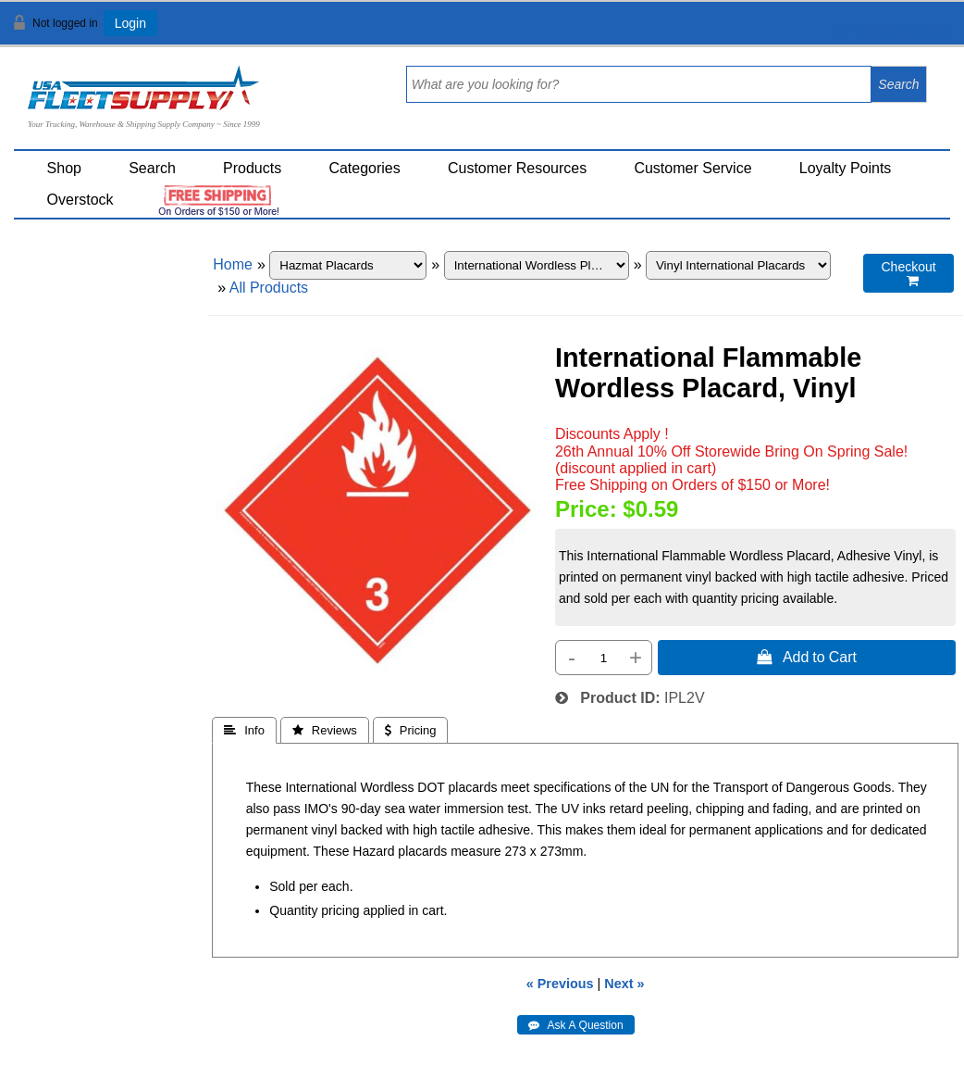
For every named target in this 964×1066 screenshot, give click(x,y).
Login (130, 23)
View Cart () (892, 31)
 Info (244, 730)
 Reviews (324, 730)
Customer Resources (517, 168)
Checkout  (909, 273)
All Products (268, 287)
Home (233, 264)
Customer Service (692, 168)
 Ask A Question (576, 1025)
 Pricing (411, 730)
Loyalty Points (845, 168)
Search (152, 168)
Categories (364, 168)
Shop (64, 168)
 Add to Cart (807, 656)
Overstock (80, 199)
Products (252, 168)
